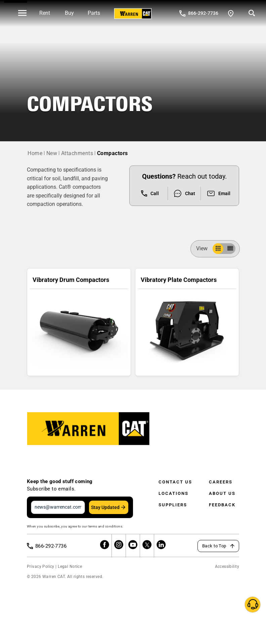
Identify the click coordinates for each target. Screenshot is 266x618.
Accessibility (227, 566)
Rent (44, 13)
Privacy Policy (40, 566)
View (204, 248)
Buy (69, 13)
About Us (222, 493)
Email (218, 193)
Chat (184, 193)
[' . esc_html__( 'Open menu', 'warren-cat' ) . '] (22, 13)
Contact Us (175, 481)
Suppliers (173, 504)
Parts (94, 13)
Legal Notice (70, 566)
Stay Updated (105, 507)
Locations (173, 493)
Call (150, 193)
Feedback (222, 504)
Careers (220, 481)
